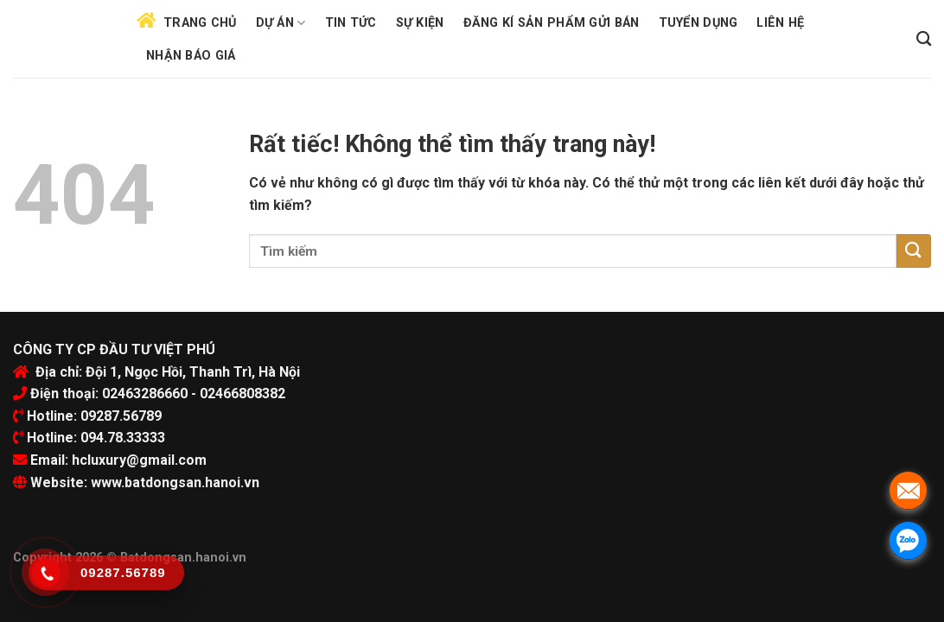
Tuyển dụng (698, 23)
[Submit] (913, 251)
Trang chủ (200, 23)
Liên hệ (780, 23)
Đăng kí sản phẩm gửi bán (551, 23)
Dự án (281, 23)
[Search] (923, 39)
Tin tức (351, 23)
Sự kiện (420, 23)
